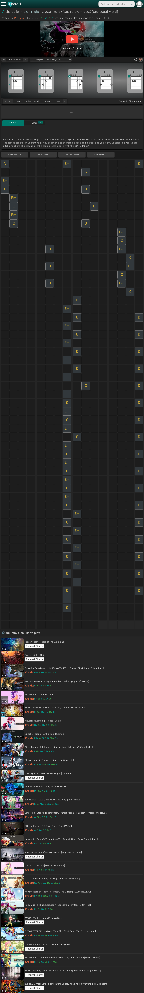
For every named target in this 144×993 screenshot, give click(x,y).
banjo (47, 101)
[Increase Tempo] (25, 60)
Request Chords (34, 646)
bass (58, 101)
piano (17, 101)
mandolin (38, 101)
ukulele (28, 101)
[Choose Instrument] (65, 101)
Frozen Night (30, 11)
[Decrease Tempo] (3, 60)
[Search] (131, 4)
